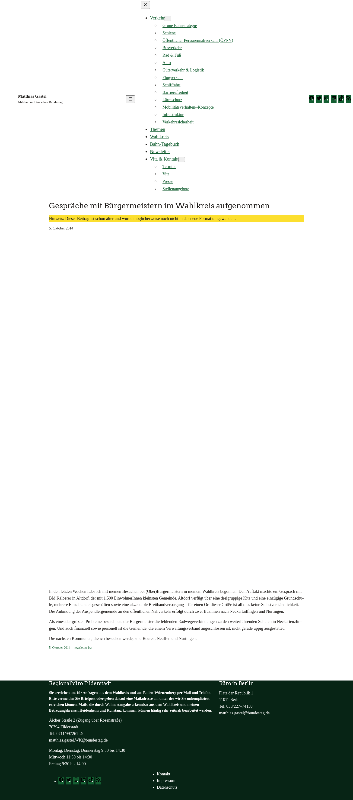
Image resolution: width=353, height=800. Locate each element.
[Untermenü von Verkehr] (168, 18)
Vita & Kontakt (164, 158)
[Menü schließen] (145, 5)
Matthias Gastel (32, 96)
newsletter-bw (83, 647)
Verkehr (157, 17)
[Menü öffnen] (130, 99)
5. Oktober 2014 (59, 647)
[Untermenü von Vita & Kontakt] (181, 159)
